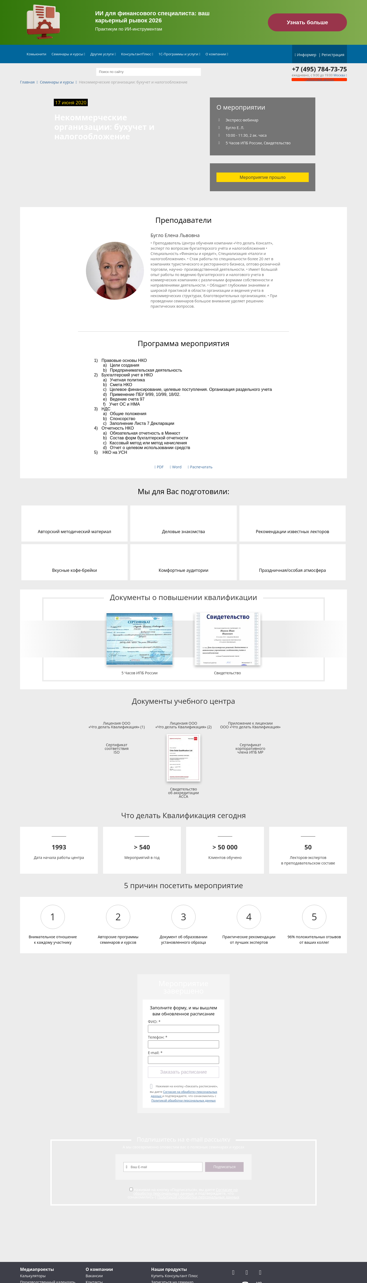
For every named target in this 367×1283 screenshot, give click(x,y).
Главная (27, 82)
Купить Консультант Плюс (174, 1275)
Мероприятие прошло (263, 177)
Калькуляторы (33, 1275)
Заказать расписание (183, 1072)
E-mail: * (155, 1053)
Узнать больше (307, 22)
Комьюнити (36, 54)
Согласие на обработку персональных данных (185, 1191)
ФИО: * (154, 1022)
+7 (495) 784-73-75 (319, 69)
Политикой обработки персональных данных (183, 1100)
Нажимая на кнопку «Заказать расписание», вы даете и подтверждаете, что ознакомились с (184, 1093)
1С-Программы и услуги (179, 54)
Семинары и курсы (68, 54)
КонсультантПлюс (137, 54)
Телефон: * (157, 1037)
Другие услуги (103, 54)
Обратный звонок (319, 79)
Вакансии (94, 1275)
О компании (217, 54)
